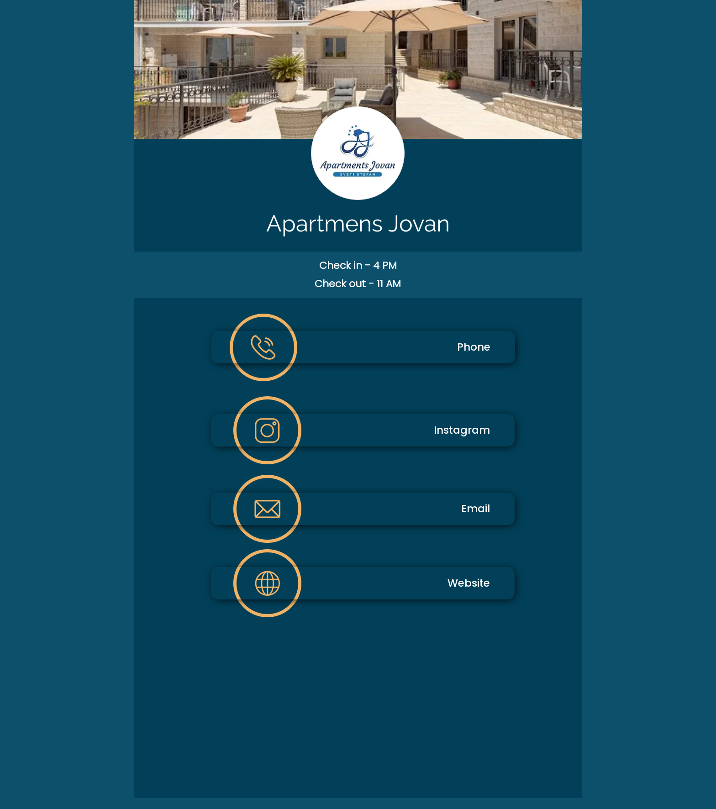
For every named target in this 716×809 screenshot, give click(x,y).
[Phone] (363, 347)
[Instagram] (363, 430)
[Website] (363, 583)
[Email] (363, 509)
